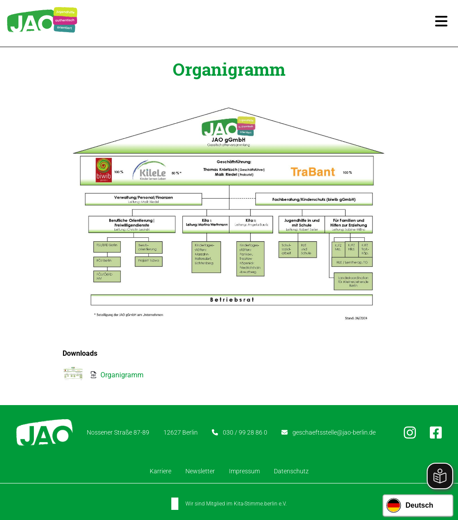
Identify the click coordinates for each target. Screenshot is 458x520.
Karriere (160, 471)
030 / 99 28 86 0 (245, 431)
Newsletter (200, 471)
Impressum (244, 471)
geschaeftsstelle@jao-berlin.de (334, 431)
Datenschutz (291, 471)
